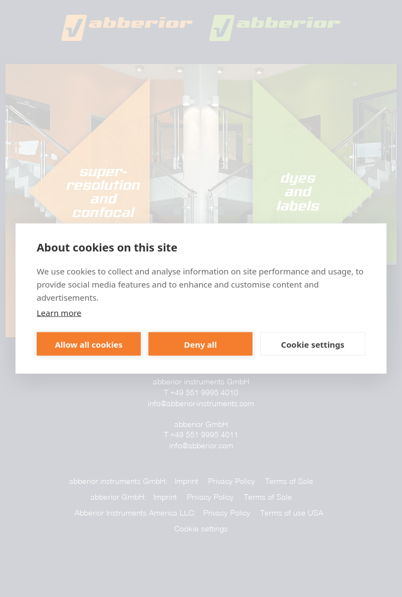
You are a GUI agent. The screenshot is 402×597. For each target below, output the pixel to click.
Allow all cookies (89, 343)
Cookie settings (312, 343)
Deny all (200, 343)
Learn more (59, 312)
